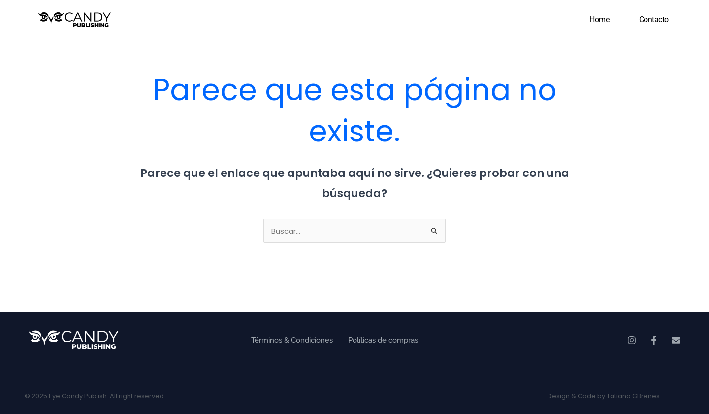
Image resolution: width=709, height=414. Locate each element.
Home (599, 19)
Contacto (654, 19)
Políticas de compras (383, 340)
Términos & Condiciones (292, 340)
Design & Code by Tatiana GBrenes (604, 396)
